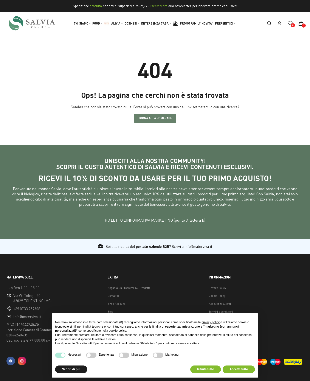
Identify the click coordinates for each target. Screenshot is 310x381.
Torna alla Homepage (155, 118)
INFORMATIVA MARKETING (149, 220)
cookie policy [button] (117, 330)
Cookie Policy (217, 295)
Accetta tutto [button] (238, 369)
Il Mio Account (116, 303)
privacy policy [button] (211, 322)
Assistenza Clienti (220, 303)
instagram (22, 361)
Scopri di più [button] (71, 369)
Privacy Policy (217, 287)
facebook (10, 361)
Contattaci (114, 295)
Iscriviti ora (158, 6)
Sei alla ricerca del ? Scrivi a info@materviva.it (155, 246)
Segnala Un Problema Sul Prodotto (129, 287)
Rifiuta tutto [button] (205, 369)
